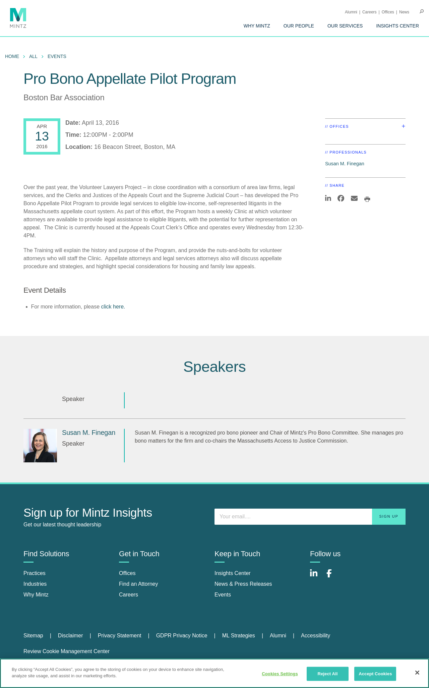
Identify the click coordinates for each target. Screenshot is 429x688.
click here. (113, 306)
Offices (388, 12)
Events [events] (222, 594)
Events (57, 56)
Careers (369, 12)
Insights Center (397, 25)
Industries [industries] (35, 584)
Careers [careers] (128, 594)
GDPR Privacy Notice (181, 635)
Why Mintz (257, 25)
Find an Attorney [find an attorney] (138, 584)
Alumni (351, 12)
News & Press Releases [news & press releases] (243, 584)
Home (12, 56)
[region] (214, 673)
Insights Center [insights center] (232, 573)
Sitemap (33, 635)
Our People (299, 25)
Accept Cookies (375, 673)
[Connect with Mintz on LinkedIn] (316, 576)
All (33, 56)
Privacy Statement (119, 635)
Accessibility (315, 635)
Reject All (327, 673)
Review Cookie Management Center (66, 651)
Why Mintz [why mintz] (36, 594)
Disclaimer (70, 635)
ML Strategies (238, 635)
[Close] (417, 672)
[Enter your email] (310, 517)
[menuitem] (257, 25)
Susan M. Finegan (344, 163)
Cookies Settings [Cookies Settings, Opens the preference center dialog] (280, 673)
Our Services (345, 25)
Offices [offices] (127, 573)
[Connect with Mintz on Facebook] (333, 576)
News (404, 12)
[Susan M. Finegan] (40, 445)
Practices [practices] (34, 573)
